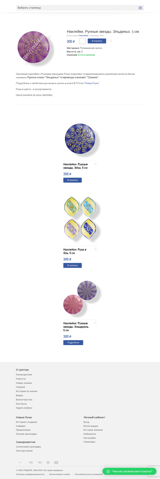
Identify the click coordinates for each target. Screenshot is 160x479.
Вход (86, 422)
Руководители (24, 374)
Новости (21, 378)
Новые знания (24, 383)
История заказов (93, 430)
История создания (26, 422)
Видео (19, 395)
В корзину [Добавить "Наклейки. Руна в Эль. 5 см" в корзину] (72, 265)
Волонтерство (24, 399)
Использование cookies (59, 474)
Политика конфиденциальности (30, 474)
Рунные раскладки (26, 434)
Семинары (89, 441)
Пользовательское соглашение (88, 474)
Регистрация (91, 426)
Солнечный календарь (28, 446)
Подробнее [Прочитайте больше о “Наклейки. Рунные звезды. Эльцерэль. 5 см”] (73, 343)
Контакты (21, 403)
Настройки (90, 438)
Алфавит (21, 426)
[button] (111, 41)
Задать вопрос (24, 408)
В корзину (97, 41)
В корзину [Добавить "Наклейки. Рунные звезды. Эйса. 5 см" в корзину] (72, 180)
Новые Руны (91, 83)
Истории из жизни (26, 391)
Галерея (20, 387)
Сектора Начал (24, 450)
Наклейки (83, 35)
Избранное (90, 434)
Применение (23, 430)
